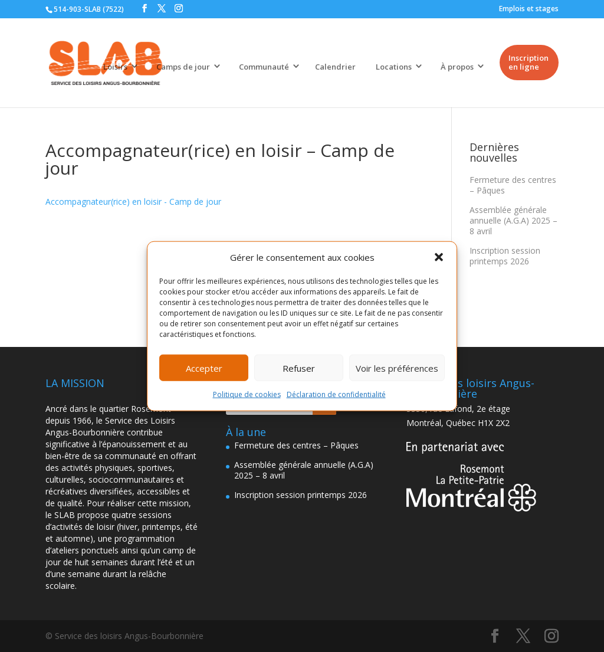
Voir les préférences (397, 368)
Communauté (264, 66)
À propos (457, 66)
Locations (394, 66)
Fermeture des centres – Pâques (513, 185)
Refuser (299, 368)
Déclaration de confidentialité (336, 394)
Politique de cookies (247, 394)
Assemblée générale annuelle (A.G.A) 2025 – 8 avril (513, 220)
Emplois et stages (529, 9)
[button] (439, 257)
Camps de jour (183, 66)
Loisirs (115, 66)
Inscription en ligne (528, 62)
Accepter (204, 368)
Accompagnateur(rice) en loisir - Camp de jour (133, 201)
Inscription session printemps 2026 (505, 256)
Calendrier (335, 66)
